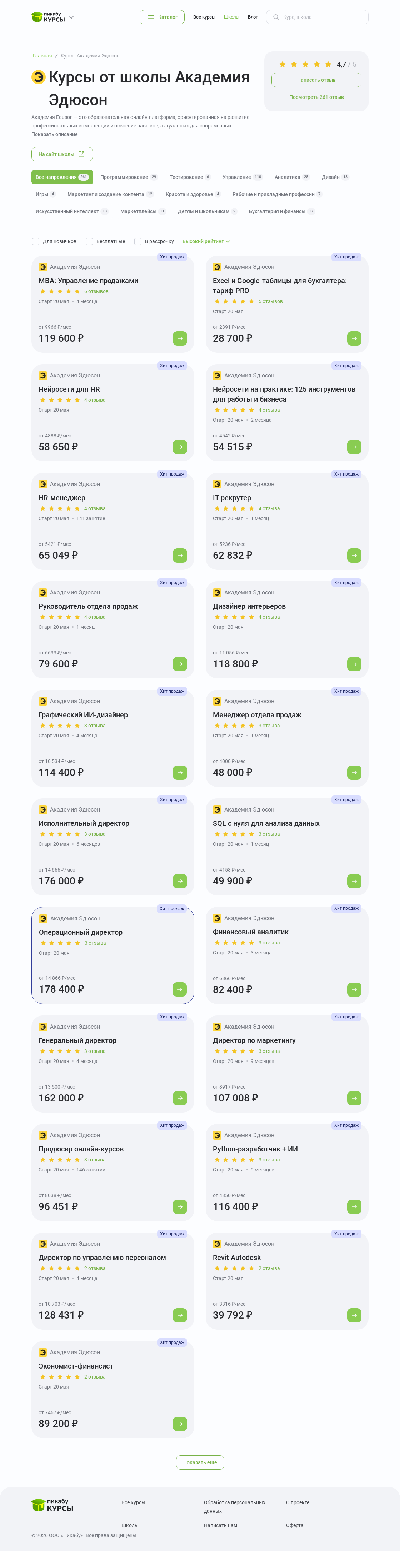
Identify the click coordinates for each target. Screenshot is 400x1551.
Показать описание (54, 134)
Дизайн (336, 177)
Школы (231, 17)
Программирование (129, 177)
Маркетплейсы (143, 211)
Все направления (62, 177)
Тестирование (190, 177)
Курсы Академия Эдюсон (90, 56)
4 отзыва (95, 400)
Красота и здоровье (193, 194)
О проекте (297, 1502)
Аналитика (292, 177)
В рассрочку (159, 241)
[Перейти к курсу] (180, 338)
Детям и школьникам (208, 211)
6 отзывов (96, 291)
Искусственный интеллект (72, 211)
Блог (253, 17)
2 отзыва (95, 1268)
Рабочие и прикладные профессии (277, 194)
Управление (242, 177)
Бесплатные (110, 241)
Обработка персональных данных (234, 1507)
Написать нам (220, 1525)
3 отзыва (95, 725)
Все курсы (204, 17)
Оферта (295, 1525)
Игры (46, 194)
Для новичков (59, 241)
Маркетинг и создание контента (111, 194)
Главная (42, 56)
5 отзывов (271, 301)
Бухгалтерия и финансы (282, 211)
